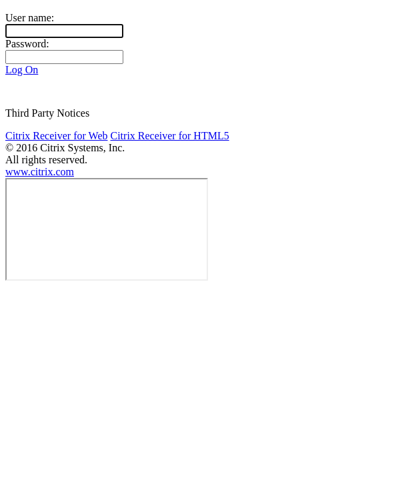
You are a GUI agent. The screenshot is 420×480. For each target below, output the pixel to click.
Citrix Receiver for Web (56, 135)
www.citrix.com (39, 171)
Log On (21, 69)
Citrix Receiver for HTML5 (169, 135)
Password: (27, 43)
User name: (29, 17)
